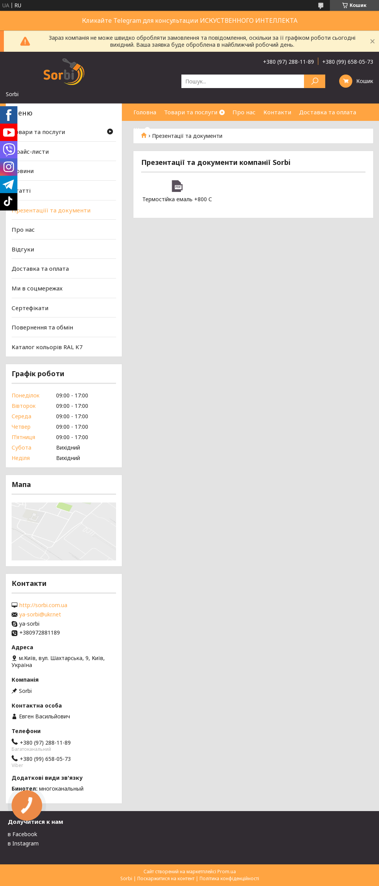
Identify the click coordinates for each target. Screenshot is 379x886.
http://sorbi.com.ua (43, 605)
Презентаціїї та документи (51, 210)
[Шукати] (314, 81)
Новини (23, 171)
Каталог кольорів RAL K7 (47, 347)
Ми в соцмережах (37, 288)
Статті (21, 190)
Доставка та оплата (327, 112)
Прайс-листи (30, 151)
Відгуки (23, 249)
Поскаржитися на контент (166, 878)
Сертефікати (30, 308)
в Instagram (23, 843)
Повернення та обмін (42, 327)
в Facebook (22, 834)
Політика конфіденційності (229, 878)
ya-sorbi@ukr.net (40, 614)
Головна (144, 112)
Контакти (277, 112)
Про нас (244, 112)
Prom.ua (226, 871)
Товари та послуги (190, 112)
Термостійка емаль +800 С (177, 186)
